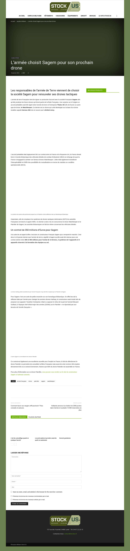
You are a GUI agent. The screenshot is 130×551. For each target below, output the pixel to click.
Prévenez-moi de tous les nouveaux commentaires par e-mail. (31, 496)
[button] (116, 16)
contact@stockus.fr (70, 534)
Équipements (73, 16)
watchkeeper (51, 381)
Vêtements (48, 16)
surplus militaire (21, 21)
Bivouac (93, 16)
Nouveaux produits (95, 90)
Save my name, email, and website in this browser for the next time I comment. (38, 492)
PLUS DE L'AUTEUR (35, 417)
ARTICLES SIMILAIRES (19, 417)
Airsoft (84, 16)
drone (30, 381)
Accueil (22, 16)
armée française (21, 381)
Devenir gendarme (65, 438)
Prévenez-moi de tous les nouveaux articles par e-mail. (29, 499)
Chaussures (60, 16)
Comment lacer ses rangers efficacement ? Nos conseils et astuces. (27, 407)
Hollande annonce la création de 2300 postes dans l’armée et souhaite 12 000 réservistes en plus (65, 408)
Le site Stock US (105, 16)
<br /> (43, 132)
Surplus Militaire (34, 16)
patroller (36, 381)
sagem (43, 381)
